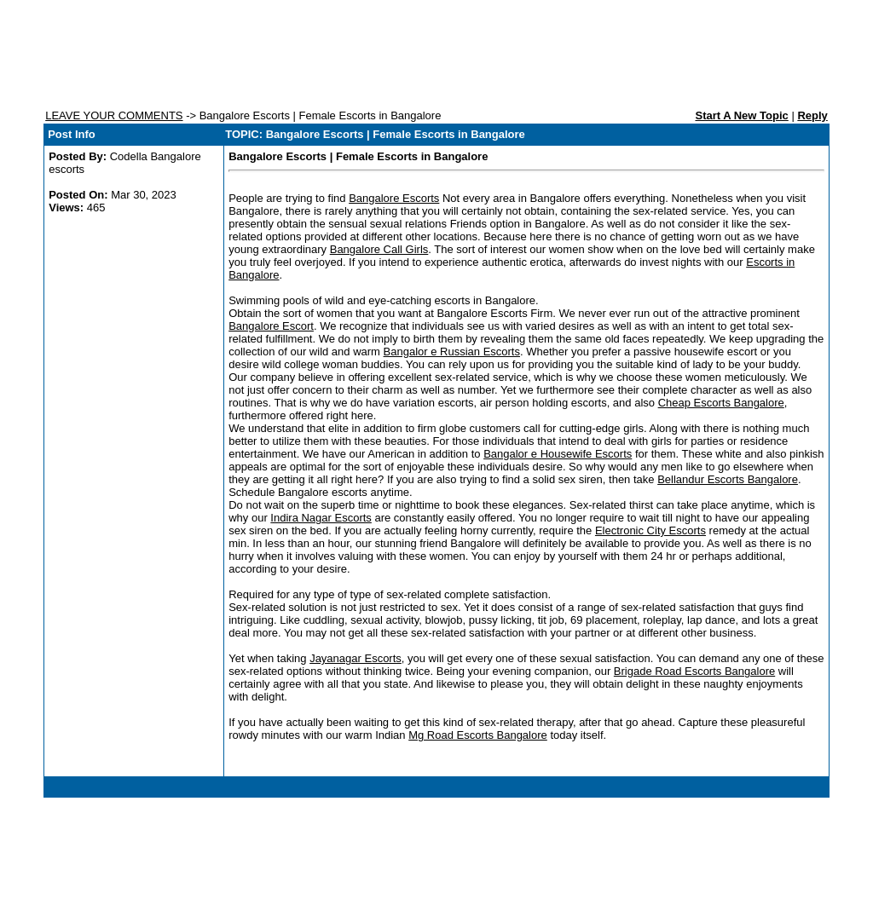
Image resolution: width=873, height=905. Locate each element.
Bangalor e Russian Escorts (452, 351)
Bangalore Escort (271, 326)
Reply (812, 115)
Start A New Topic (741, 115)
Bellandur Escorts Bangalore (727, 479)
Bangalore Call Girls (379, 249)
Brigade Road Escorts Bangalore (694, 671)
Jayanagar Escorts (355, 658)
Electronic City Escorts (650, 530)
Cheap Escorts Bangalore (721, 402)
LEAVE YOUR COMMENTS (113, 115)
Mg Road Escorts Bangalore (477, 735)
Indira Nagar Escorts (321, 517)
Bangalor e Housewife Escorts (557, 453)
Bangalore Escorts (394, 198)
